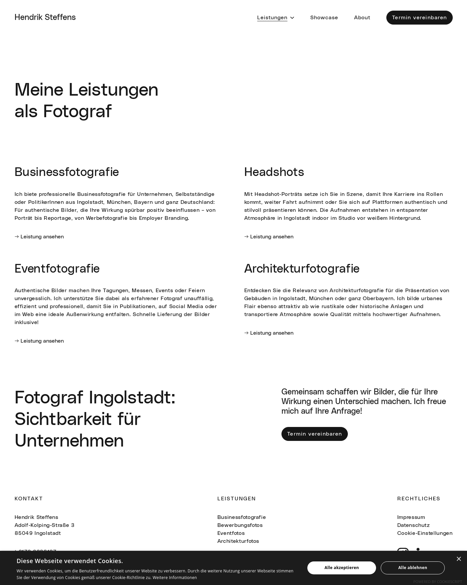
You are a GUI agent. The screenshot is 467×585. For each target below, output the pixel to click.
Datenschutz (413, 525)
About (362, 17)
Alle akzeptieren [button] (342, 567)
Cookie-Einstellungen (425, 533)
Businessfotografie (241, 517)
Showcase (324, 17)
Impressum (411, 517)
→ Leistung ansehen (39, 236)
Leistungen (272, 17)
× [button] (458, 559)
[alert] (233, 568)
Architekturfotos (238, 541)
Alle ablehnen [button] (412, 567)
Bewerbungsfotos (240, 525)
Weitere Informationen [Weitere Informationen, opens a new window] (175, 577)
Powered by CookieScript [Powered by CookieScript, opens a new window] (437, 581)
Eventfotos (231, 533)
